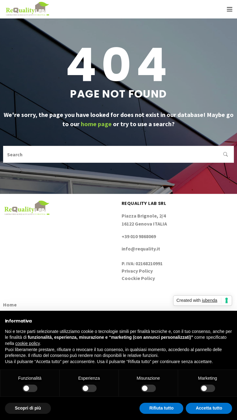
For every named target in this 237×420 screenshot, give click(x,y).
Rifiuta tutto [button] (161, 408)
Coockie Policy (138, 278)
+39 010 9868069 (139, 236)
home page (96, 124)
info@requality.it (141, 249)
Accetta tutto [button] (209, 408)
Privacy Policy (137, 271)
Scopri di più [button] (28, 408)
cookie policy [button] (27, 343)
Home (10, 305)
